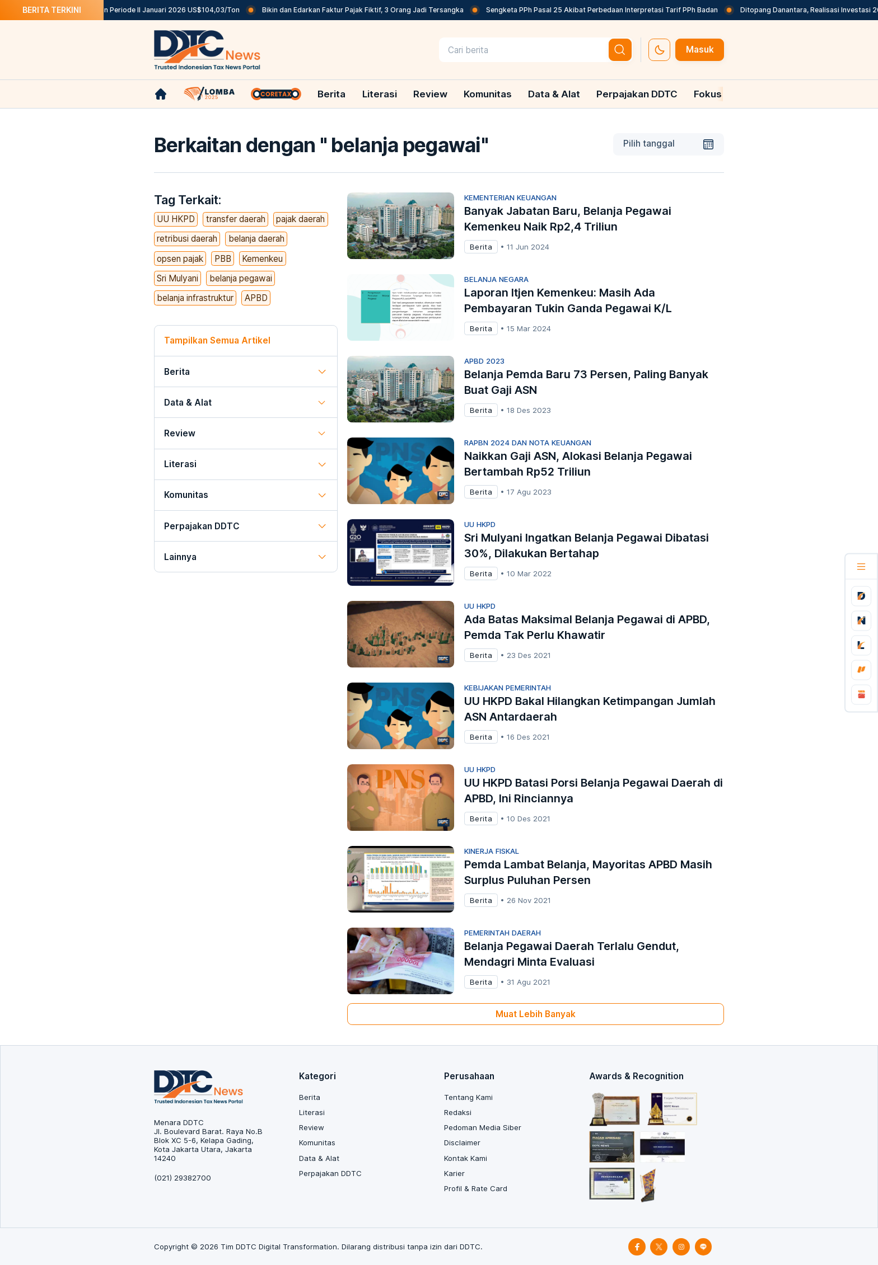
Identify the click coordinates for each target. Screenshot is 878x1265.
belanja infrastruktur (195, 298)
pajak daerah (300, 219)
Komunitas (488, 94)
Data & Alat (554, 94)
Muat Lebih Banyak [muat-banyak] (536, 1014)
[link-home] (160, 94)
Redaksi (457, 1112)
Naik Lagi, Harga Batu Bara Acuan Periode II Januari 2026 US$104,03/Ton (132, 10)
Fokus (708, 94)
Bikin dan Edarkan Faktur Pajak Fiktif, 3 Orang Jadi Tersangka (376, 10)
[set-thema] (659, 50)
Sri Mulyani (177, 278)
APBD (256, 298)
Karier (454, 1173)
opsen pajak (180, 258)
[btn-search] (620, 50)
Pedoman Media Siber (482, 1127)
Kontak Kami (465, 1158)
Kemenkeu (262, 258)
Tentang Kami (468, 1097)
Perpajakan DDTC (637, 94)
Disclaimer (462, 1142)
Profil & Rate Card (475, 1188)
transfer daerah (235, 219)
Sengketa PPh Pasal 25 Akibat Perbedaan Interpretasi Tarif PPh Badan (615, 10)
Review (430, 94)
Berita (331, 94)
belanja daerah (256, 238)
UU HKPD (176, 219)
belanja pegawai (240, 278)
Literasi (379, 94)
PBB (222, 258)
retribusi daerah (187, 238)
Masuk (700, 49)
